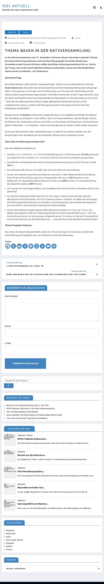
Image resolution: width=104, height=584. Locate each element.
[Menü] (94, 7)
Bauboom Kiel (13, 38)
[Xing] (25, 246)
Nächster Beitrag (78, 271)
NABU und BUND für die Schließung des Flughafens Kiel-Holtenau (46, 274)
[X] (13, 246)
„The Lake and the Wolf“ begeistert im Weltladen (27, 415)
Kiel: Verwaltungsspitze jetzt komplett (22, 410)
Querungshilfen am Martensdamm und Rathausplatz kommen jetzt (34, 412)
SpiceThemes (90, 579)
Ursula (77, 38)
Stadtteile (10, 538)
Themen (25, 32)
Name (52, 331)
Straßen (9, 541)
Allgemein (12, 32)
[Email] (48, 246)
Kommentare (52, 308)
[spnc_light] (101, 7)
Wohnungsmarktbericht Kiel (54, 38)
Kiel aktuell (16, 6)
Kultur (8, 532)
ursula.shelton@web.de (62, 579)
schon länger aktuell (14, 535)
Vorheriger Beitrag (14, 263)
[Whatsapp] (42, 246)
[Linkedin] (19, 246)
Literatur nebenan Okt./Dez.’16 (24, 266)
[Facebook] (7, 246)
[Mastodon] (30, 246)
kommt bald (10, 530)
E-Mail (52, 348)
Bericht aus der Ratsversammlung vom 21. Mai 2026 (27, 404)
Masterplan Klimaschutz (30, 38)
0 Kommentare (39, 43)
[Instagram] (36, 246)
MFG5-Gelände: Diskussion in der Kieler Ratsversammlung (30, 407)
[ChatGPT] (53, 246)
